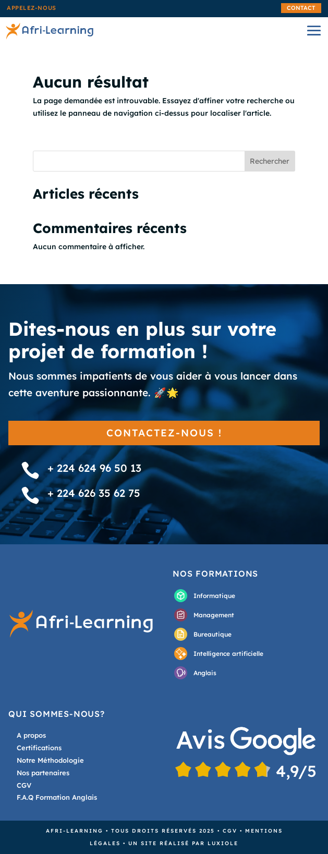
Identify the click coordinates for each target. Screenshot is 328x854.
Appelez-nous (31, 7)
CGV (230, 830)
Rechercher (269, 161)
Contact (301, 7)
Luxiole (223, 843)
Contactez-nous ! (164, 432)
